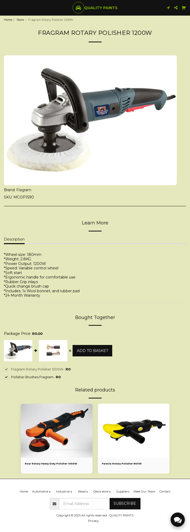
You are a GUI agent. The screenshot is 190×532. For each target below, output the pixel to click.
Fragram (23, 190)
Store (20, 20)
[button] (5, 7)
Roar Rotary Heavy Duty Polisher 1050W (51, 463)
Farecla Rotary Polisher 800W (122, 463)
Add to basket (92, 350)
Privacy (93, 521)
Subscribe (125, 503)
